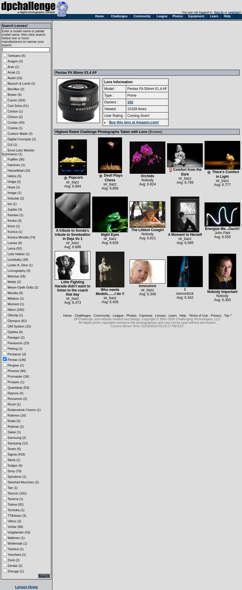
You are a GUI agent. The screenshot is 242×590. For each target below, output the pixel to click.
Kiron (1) (14, 226)
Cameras (145, 315)
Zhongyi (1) (16, 571)
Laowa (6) (15, 243)
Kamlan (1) (15, 215)
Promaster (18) (18, 376)
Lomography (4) (19, 270)
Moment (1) (16, 304)
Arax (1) (13, 67)
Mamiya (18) (16, 276)
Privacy (216, 315)
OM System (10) (19, 326)
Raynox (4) (15, 393)
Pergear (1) (16, 365)
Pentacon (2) (17, 354)
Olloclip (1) (15, 315)
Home (67, 315)
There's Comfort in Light (222, 173)
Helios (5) (14, 176)
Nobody (147, 180)
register (234, 12)
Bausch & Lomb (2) (21, 83)
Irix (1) (12, 204)
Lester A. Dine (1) (20, 265)
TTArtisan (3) (17, 515)
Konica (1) (15, 231)
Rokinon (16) (17, 415)
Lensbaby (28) (18, 259)
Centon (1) (15, 111)
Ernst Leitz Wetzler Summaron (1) (18, 152)
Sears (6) (14, 449)
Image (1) (14, 193)
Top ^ (228, 315)
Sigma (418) (16, 454)
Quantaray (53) (18, 387)
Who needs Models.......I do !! (110, 290)
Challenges (83, 315)
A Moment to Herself (185, 233)
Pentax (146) (17, 359)
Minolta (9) (15, 293)
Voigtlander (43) (19, 532)
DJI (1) (12, 144)
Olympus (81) (17, 321)
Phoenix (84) (17, 371)
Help (183, 315)
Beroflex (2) (16, 89)
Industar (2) (16, 198)
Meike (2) (14, 282)
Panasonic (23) (18, 343)
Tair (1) (13, 488)
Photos (131, 315)
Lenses (160, 315)
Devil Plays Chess (110, 176)
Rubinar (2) (16, 426)
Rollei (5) (14, 421)
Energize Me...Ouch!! (222, 227)
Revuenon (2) (17, 398)
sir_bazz (72, 182)
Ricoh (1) (14, 404)
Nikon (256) (16, 309)
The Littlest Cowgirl (147, 228)
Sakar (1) (14, 432)
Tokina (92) (15, 504)
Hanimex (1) (16, 165)
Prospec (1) (16, 382)
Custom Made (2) (20, 133)
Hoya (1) (14, 187)
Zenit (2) (14, 560)
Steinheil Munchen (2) (23, 482)
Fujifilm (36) (16, 159)
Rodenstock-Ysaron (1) (24, 410)
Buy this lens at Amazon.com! (134, 122)
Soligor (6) (15, 465)
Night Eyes (110, 233)
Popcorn (72, 176)
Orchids (147, 174)
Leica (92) (15, 248)
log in (219, 12)
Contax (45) (16, 122)
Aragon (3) (15, 61)
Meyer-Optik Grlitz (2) (23, 287)
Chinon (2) (15, 117)
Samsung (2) (17, 437)
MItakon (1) (16, 298)
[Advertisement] (82, 45)
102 (130, 102)
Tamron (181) (17, 493)
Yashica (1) (16, 549)
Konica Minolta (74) (21, 237)
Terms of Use (198, 315)
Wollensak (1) (17, 543)
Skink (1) (14, 460)
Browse (155, 132)
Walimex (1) (16, 538)
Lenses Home (26, 587)
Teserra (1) (15, 499)
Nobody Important (222, 290)
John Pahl (222, 233)
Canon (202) (16, 100)
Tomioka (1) (16, 510)
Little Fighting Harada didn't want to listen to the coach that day (72, 286)
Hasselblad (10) (19, 170)
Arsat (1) (14, 72)
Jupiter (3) (15, 209)
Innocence (147, 284)
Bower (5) (15, 94)
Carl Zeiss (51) (18, 106)
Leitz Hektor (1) (19, 254)
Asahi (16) (15, 78)
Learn (173, 315)
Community (102, 315)
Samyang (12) (18, 443)
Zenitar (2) (15, 565)
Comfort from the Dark (185, 170)
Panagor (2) (16, 337)
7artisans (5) (16, 55)
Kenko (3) (15, 220)
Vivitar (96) (15, 526)
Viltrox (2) (14, 521)
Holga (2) (14, 181)
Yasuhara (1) (17, 554)
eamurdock (184, 293)
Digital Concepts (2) (22, 139)
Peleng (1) (15, 348)
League (118, 315)
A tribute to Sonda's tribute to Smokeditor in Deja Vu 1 (72, 233)
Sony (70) (15, 471)
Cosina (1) (15, 128)
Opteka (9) (15, 332)
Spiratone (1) (17, 476)
